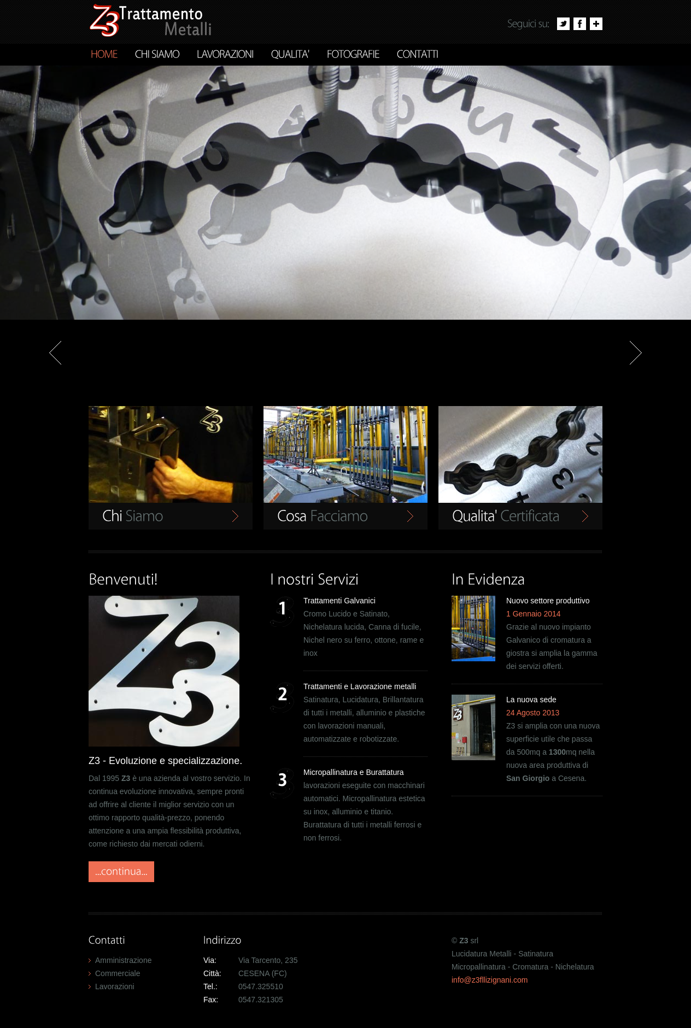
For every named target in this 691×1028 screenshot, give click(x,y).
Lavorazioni (114, 986)
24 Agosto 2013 (532, 712)
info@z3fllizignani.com (490, 980)
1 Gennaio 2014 (533, 613)
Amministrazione (123, 960)
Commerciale (117, 973)
